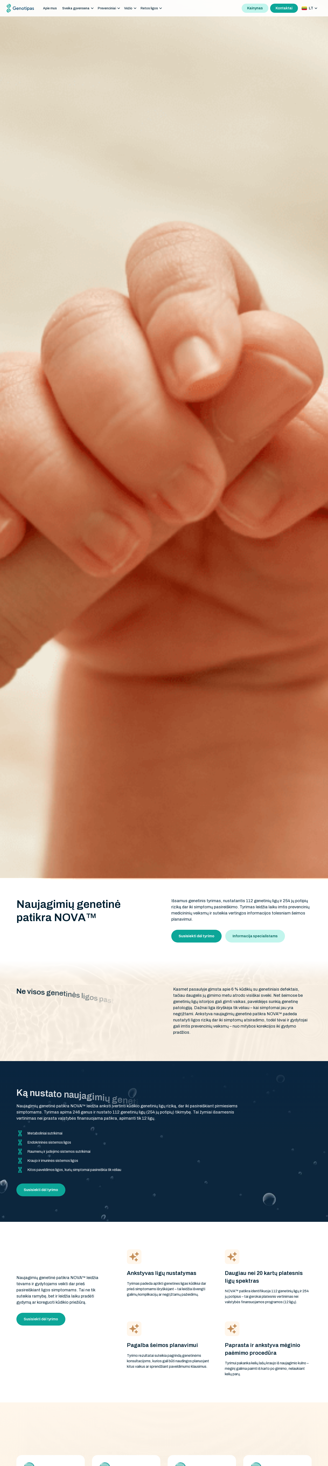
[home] (20, 8)
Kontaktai (284, 8)
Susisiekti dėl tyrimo (41, 1190)
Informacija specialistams (255, 936)
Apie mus (50, 8)
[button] (78, 8)
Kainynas (255, 8)
